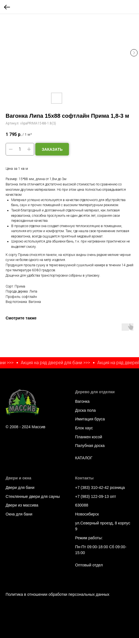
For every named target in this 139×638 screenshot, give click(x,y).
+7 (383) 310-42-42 (92, 487)
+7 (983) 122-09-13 (92, 496)
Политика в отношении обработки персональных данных (57, 594)
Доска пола (85, 410)
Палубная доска (90, 445)
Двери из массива (22, 505)
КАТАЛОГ (83, 458)
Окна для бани (19, 514)
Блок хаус (84, 428)
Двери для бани (20, 487)
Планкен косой (88, 437)
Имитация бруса (90, 419)
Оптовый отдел (89, 565)
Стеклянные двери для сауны (33, 496)
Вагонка (82, 401)
